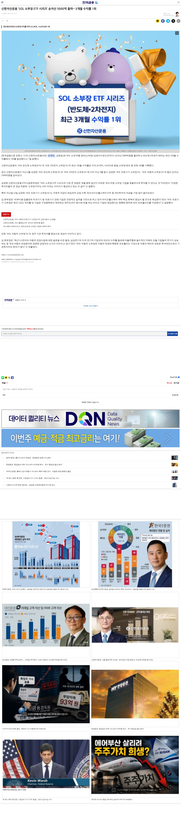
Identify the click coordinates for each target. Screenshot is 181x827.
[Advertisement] (90, 279)
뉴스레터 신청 (172, 334)
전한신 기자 (20, 300)
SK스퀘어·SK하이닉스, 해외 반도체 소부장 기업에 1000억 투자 (27, 226)
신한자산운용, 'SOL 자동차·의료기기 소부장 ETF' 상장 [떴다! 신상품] (29, 219)
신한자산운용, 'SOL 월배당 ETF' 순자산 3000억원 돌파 (23, 223)
